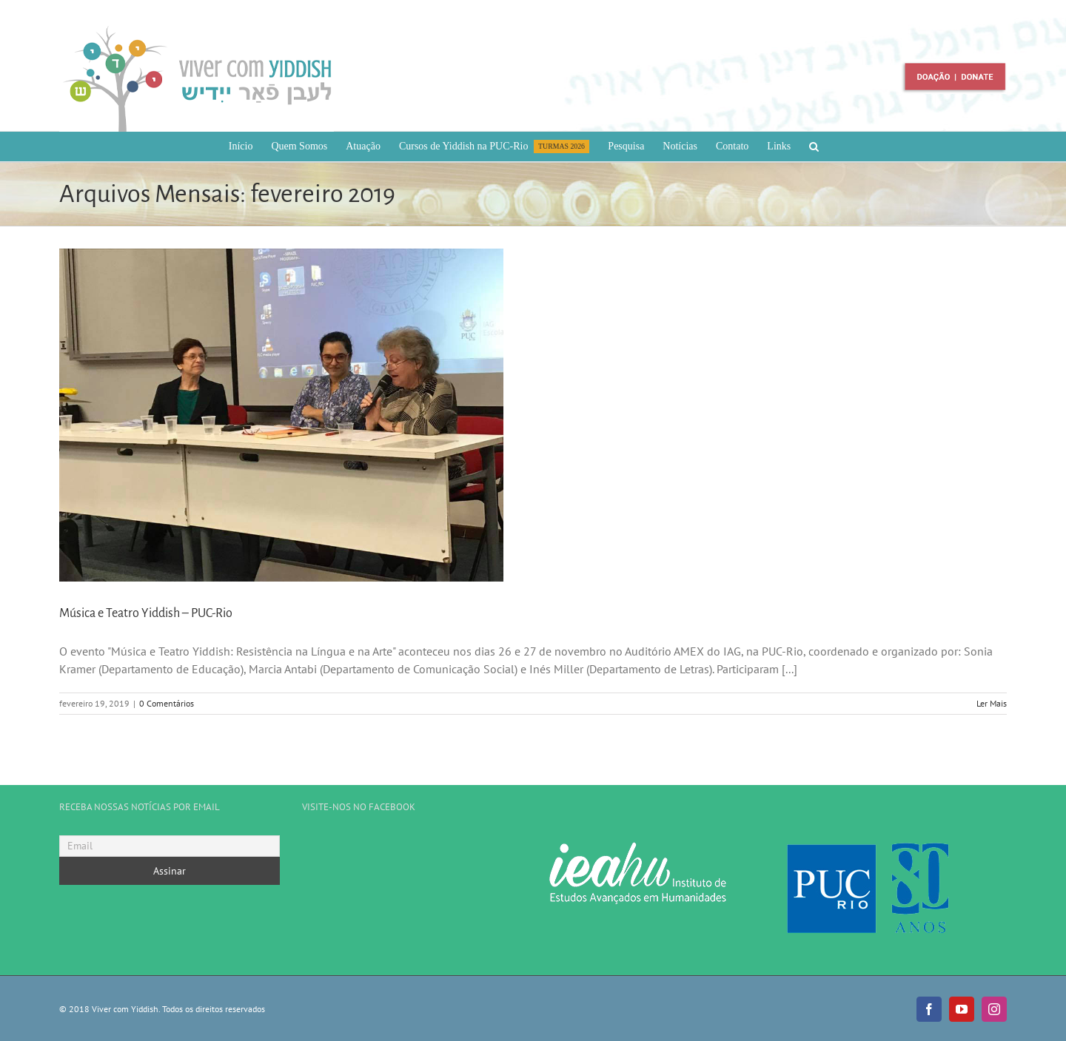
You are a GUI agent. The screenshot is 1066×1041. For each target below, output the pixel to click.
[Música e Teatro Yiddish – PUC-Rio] (281, 415)
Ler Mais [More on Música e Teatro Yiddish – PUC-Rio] (991, 703)
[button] (814, 146)
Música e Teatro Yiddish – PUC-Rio (145, 613)
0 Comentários (166, 703)
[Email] (169, 846)
